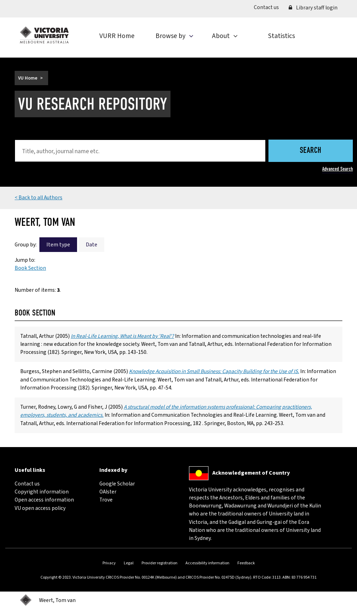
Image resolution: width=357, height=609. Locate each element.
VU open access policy (40, 508)
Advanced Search (337, 169)
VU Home (27, 78)
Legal (129, 563)
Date (91, 244)
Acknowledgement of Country (251, 473)
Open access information (44, 500)
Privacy (109, 563)
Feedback (246, 563)
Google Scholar (117, 484)
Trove (106, 500)
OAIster (107, 492)
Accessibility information (207, 563)
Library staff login (313, 8)
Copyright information (42, 492)
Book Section (30, 268)
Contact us (269, 7)
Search (310, 151)
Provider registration (159, 563)
